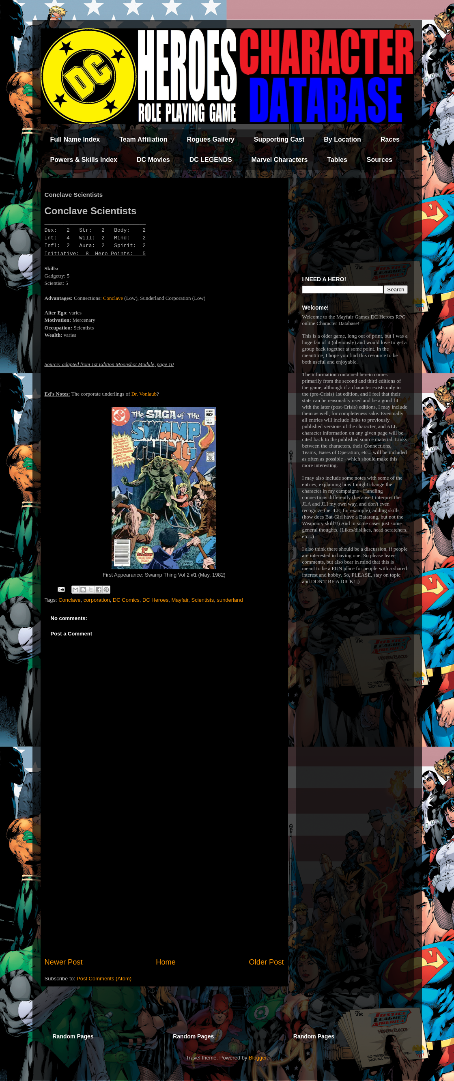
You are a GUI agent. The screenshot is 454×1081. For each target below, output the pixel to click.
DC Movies (153, 159)
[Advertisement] (164, 890)
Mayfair (179, 600)
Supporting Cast (279, 139)
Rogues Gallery (210, 139)
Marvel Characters (280, 159)
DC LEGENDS (210, 159)
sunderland (230, 600)
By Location (342, 139)
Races (390, 139)
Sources (379, 159)
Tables (337, 159)
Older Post (266, 962)
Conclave (113, 298)
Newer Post (64, 962)
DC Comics (126, 600)
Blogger (258, 1058)
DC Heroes (155, 600)
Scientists (202, 600)
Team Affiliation (143, 139)
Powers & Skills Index (83, 159)
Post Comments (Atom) (104, 978)
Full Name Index (75, 139)
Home (166, 962)
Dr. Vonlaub (144, 394)
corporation (97, 600)
